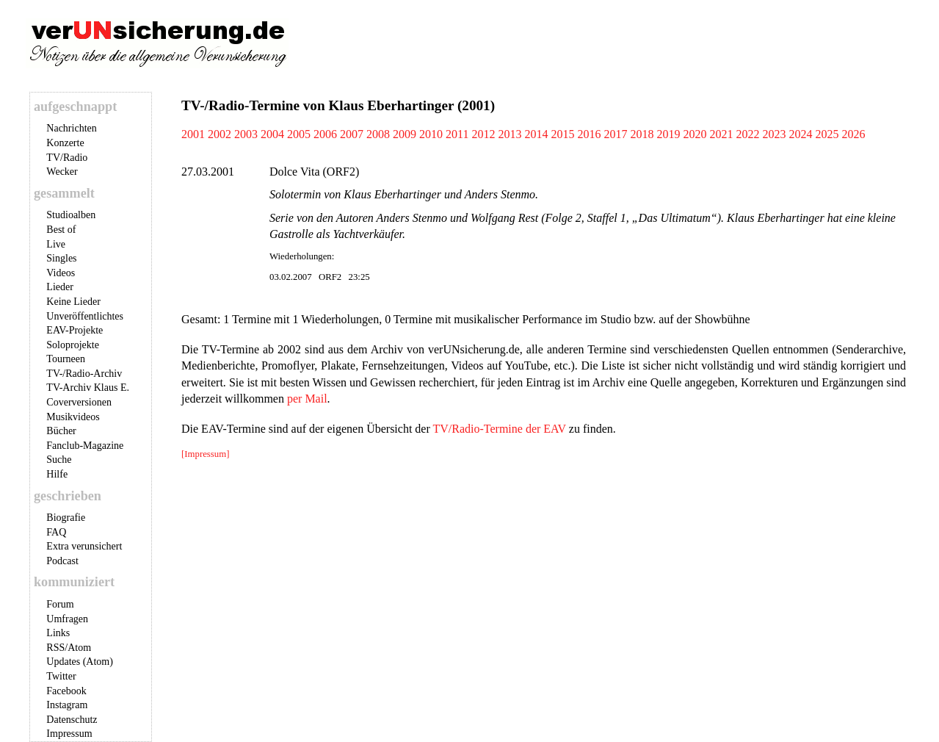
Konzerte (65, 142)
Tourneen (65, 358)
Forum (59, 604)
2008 (378, 134)
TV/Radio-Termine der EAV (498, 428)
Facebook (66, 690)
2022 (747, 134)
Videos (60, 272)
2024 (800, 134)
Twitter (61, 676)
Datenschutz (71, 719)
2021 (721, 134)
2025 (826, 134)
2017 (615, 134)
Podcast (62, 560)
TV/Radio (66, 157)
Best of (61, 229)
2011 (457, 134)
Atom (79, 647)
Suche (58, 459)
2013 (509, 134)
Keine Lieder (73, 301)
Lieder (59, 286)
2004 (272, 134)
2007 (351, 134)
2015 (562, 134)
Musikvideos (72, 416)
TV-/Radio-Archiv (84, 373)
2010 (431, 134)
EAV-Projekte (74, 330)
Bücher (61, 430)
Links (58, 632)
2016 (589, 134)
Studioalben (70, 214)
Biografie (65, 517)
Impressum (69, 733)
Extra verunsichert (84, 546)
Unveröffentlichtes (84, 316)
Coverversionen (79, 402)
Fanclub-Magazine (84, 445)
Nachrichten (71, 128)
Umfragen (67, 618)
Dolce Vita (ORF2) (314, 171)
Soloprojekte (72, 344)
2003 (246, 134)
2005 (299, 134)
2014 (536, 134)
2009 (404, 134)
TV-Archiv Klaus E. (87, 387)
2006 (325, 134)
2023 (774, 134)
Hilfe (57, 474)
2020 (694, 134)
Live (55, 244)
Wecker (61, 171)
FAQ (56, 532)
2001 (193, 134)
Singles (61, 258)
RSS (55, 647)
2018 (641, 134)
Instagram (66, 704)
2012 (483, 134)
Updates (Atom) (79, 661)
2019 (668, 134)
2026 (853, 134)
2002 (219, 134)
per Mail (307, 398)
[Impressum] (205, 454)
